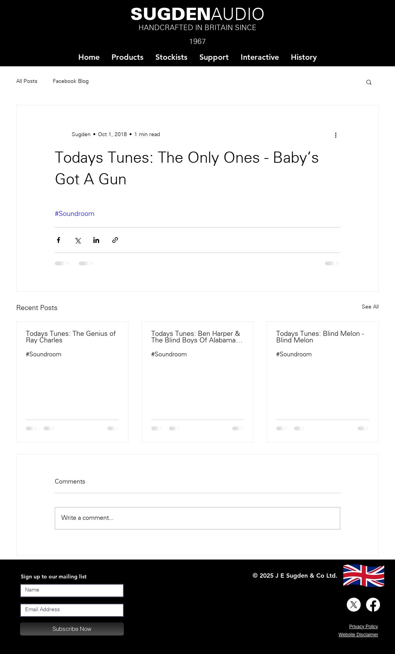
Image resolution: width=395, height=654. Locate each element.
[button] (171, 57)
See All (370, 307)
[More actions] (335, 134)
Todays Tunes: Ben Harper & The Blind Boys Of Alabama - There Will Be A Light (195, 337)
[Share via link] (115, 240)
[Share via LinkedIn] (96, 240)
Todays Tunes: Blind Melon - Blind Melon (320, 337)
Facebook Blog (71, 81)
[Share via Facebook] (58, 240)
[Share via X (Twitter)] (77, 240)
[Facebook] (373, 605)
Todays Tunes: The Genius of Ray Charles (71, 337)
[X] (354, 605)
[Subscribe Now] (72, 628)
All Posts (26, 81)
